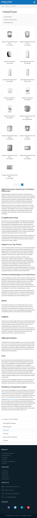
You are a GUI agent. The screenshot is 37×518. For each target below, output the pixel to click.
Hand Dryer (6, 430)
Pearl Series (4, 470)
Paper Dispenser (7, 426)
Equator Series (5, 477)
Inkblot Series (5, 479)
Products (8, 6)
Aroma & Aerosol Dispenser (10, 437)
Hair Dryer (6, 433)
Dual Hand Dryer (7, 16)
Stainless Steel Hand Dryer (10, 19)
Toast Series (4, 475)
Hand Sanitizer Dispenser (9, 423)
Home (2, 6)
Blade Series (4, 472)
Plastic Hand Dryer (8, 22)
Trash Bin (5, 440)
